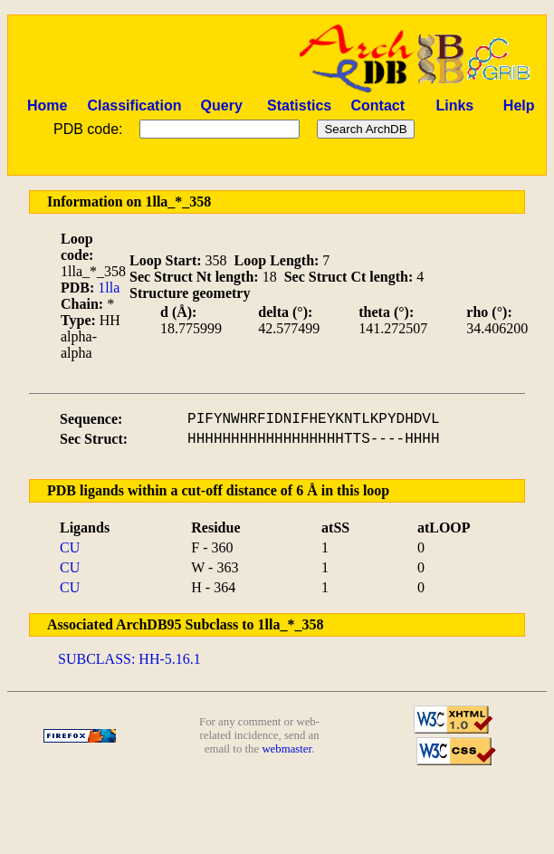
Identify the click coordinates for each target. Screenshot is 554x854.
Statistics (299, 105)
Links (454, 105)
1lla (108, 287)
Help (519, 105)
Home (47, 105)
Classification (134, 105)
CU (70, 547)
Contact (377, 105)
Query (222, 105)
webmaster (286, 749)
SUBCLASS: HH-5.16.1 (129, 659)
